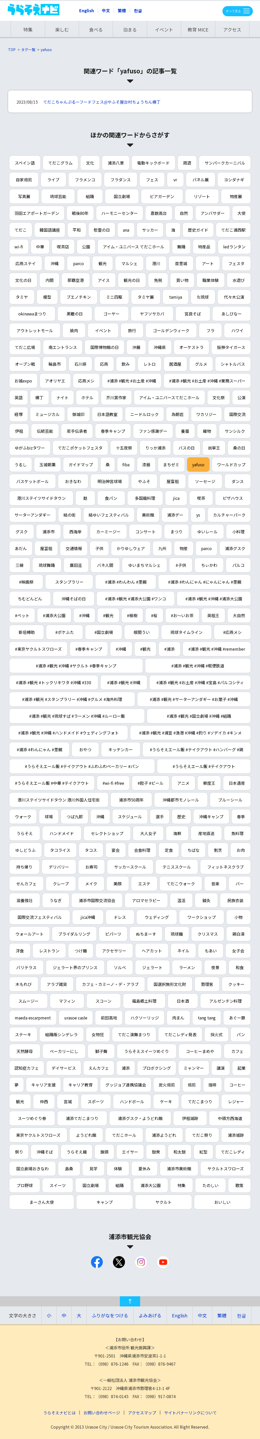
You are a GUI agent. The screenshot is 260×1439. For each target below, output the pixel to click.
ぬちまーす (146, 934)
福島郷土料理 (144, 1001)
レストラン (49, 951)
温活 (181, 900)
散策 (239, 1185)
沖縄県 (160, 347)
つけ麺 (81, 951)
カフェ (237, 1051)
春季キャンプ (113, 431)
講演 (221, 1068)
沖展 (136, 347)
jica (176, 498)
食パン (111, 498)
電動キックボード (153, 163)
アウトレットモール (35, 330)
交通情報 (74, 548)
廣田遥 (76, 565)
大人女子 (148, 833)
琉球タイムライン (186, 632)
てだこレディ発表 (180, 1034)
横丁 (39, 397)
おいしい (222, 1202)
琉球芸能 (58, 196)
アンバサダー (213, 213)
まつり (176, 532)
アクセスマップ (142, 1413)
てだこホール (124, 1135)
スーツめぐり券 (32, 1118)
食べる (96, 29)
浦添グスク (235, 548)
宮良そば (193, 314)
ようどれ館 (86, 1135)
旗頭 (104, 1152)
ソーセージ (205, 481)
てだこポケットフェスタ (80, 448)
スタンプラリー (69, 582)
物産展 (236, 196)
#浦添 (169, 649)
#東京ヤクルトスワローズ (38, 649)
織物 (207, 431)
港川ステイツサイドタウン (41, 498)
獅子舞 (101, 1051)
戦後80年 (80, 213)
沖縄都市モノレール (180, 800)
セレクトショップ (107, 833)
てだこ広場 (25, 347)
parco (78, 263)
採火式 (216, 1034)
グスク (21, 532)
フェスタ (236, 263)
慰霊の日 (102, 230)
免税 (158, 280)
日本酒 (183, 1001)
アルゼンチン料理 (225, 1001)
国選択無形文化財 (170, 984)
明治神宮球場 (110, 481)
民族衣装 (235, 900)
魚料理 (237, 833)
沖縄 (55, 263)
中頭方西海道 (230, 1118)
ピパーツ (113, 934)
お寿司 (91, 867)
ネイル (183, 951)
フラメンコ (85, 180)
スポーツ (96, 1101)
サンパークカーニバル (225, 163)
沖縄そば (45, 1152)
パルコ (238, 565)
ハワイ (237, 330)
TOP (11, 49)
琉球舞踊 (47, 565)
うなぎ (56, 900)
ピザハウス (233, 498)
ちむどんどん (30, 599)
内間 (49, 280)
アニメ (183, 783)
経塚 (18, 414)
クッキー (236, 984)
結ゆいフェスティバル (109, 515)
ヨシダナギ (234, 180)
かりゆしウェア (131, 548)
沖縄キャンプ (211, 816)
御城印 (78, 414)
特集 (27, 29)
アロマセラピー (146, 900)
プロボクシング (156, 1068)
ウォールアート (29, 934)
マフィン (67, 1001)
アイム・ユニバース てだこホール (133, 247)
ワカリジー (206, 414)
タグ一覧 (28, 49)
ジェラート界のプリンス (75, 967)
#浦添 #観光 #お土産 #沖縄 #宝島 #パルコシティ (200, 682)
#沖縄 (84, 615)
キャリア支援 (43, 1085)
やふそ (144, 481)
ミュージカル (47, 414)
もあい (211, 951)
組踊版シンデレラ (61, 1034)
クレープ (61, 884)
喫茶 (201, 498)
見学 (93, 1168)
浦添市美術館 (179, 1168)
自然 (184, 213)
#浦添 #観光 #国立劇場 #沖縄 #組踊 (199, 716)
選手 (160, 816)
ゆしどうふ (25, 850)
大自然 (239, 615)
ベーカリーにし (64, 1051)
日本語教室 (107, 414)
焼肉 (74, 330)
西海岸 (75, 532)
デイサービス (64, 1068)
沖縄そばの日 (73, 599)
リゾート (202, 196)
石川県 (80, 364)
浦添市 (48, 532)
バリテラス (26, 967)
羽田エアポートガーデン (36, 213)
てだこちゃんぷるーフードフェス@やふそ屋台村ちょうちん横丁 (101, 102)
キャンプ (104, 1202)
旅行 (132, 330)
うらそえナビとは (59, 1413)
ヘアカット (152, 951)
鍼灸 (206, 900)
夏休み (144, 1168)
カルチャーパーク (229, 515)
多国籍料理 (145, 498)
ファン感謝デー (153, 431)
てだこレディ (233, 1152)
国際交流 (237, 414)
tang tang (207, 1018)
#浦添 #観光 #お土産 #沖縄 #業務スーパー (207, 381)
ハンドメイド (62, 833)
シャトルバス (233, 364)
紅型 (203, 1152)
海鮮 (177, 833)
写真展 (24, 196)
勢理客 (207, 984)
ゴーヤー (111, 314)
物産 (184, 548)
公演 (241, 397)
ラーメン (187, 967)
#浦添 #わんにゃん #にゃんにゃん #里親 (204, 582)
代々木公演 (234, 297)
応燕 (104, 364)
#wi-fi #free (113, 783)
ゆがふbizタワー (30, 448)
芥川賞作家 (116, 397)
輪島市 (54, 364)
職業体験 (210, 280)
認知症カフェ (26, 1068)
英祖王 (213, 615)
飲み (126, 364)
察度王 (209, 783)
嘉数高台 (159, 213)
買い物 (182, 280)
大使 (241, 213)
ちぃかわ (209, 565)
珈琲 (212, 1085)
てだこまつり (200, 1101)
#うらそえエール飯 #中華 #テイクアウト (52, 783)
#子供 (181, 565)
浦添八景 (116, 163)
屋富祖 (173, 481)
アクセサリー (114, 951)
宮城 (68, 1101)
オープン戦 (25, 364)
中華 (40, 247)
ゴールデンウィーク (171, 330)
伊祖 (19, 431)
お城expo (23, 381)
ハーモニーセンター (119, 213)
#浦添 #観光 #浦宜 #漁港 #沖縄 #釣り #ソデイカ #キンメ (190, 733)
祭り (19, 1152)
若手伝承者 (77, 431)
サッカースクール (130, 867)
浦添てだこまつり (82, 1118)
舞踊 (181, 247)
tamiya (175, 297)
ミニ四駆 (114, 297)
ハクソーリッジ (145, 1018)
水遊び (239, 280)
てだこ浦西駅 (233, 230)
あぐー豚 (237, 1018)
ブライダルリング (74, 934)
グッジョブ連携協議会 (125, 1085)
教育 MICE (198, 29)
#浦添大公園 (54, 615)
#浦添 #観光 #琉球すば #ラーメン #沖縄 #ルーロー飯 (77, 716)
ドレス (120, 917)
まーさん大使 (41, 1202)
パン (241, 1034)
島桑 (69, 1168)
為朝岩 (177, 414)
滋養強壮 (25, 900)
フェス (152, 180)
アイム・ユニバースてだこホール (169, 397)
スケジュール (130, 816)
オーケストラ (191, 347)
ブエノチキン (79, 297)
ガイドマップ (81, 464)
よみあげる (150, 1315)
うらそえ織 (77, 1152)
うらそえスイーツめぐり (146, 1051)
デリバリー (59, 867)
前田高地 (109, 1018)
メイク (91, 884)
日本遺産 (237, 783)
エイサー (130, 1152)
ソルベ (120, 967)
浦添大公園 (150, 1185)
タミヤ (22, 297)
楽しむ (62, 29)
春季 (241, 816)
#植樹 (132, 615)
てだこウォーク (181, 884)
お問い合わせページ (102, 1413)
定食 (169, 850)
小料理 (238, 532)
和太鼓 (179, 1152)
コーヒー (237, 1085)
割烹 (218, 850)
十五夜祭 (124, 448)
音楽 (215, 884)
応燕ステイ (25, 263)
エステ (144, 884)
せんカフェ (26, 884)
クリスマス (208, 934)
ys (198, 515)
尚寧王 (214, 448)
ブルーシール (230, 800)
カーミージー (108, 532)
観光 (103, 263)
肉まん (178, 1018)
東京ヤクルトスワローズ (38, 1135)
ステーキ (23, 1034)
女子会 (238, 951)
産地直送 (206, 833)
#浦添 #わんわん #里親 (126, 582)
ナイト (62, 397)
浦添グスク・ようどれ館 (140, 1118)
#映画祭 (26, 582)
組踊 (90, 196)
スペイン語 (25, 163)
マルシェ (129, 263)
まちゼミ (171, 464)
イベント (164, 29)
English (86, 10)
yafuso (46, 49)
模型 (47, 297)
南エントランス (62, 347)
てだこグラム (60, 163)
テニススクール (176, 867)
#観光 (108, 615)
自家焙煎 (24, 180)
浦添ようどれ (164, 1135)
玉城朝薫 (47, 464)
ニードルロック (144, 414)
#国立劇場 (103, 632)
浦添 (126, 1068)
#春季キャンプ (88, 649)
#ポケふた (64, 632)
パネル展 (200, 180)
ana (126, 230)
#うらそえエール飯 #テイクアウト (204, 766)
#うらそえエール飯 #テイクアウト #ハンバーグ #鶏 (196, 749)
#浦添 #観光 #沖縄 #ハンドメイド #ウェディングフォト (68, 733)
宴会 (115, 850)
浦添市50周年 (131, 800)
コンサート (145, 532)
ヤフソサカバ (152, 314)
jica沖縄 (87, 917)
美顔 (117, 884)
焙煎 (192, 1085)
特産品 (204, 247)
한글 (138, 10)
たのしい (210, 1185)
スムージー (28, 1001)
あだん (21, 548)
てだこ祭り (202, 1135)
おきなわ (73, 481)
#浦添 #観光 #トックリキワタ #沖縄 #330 (53, 682)
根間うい (142, 632)
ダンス (238, 481)
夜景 (215, 967)
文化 (90, 163)
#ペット (22, 615)
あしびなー (231, 314)
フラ (210, 330)
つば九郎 (75, 816)
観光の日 (132, 280)
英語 (18, 397)
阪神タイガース (231, 347)
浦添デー (175, 515)
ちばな (193, 850)
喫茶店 (63, 247)
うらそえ (25, 833)
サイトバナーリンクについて (190, 1413)
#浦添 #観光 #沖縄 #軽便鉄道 (197, 666)
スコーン (103, 1001)
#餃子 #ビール (151, 783)
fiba (125, 464)
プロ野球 (25, 1185)
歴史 (181, 816)
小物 (238, 917)
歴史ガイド (198, 230)
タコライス (60, 850)
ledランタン (234, 247)
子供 (99, 548)
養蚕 (185, 431)
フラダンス (120, 180)
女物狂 (98, 1034)
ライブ (53, 180)
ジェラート (152, 967)
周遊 (187, 163)
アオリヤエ (55, 381)
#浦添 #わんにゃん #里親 (39, 749)
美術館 (148, 515)
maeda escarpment (33, 1018)
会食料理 (142, 850)
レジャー (236, 1101)
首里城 (181, 263)
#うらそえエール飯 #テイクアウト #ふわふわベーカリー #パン (82, 766)
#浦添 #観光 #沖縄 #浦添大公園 (213, 599)
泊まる (130, 29)
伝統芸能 (45, 431)
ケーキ (166, 1101)
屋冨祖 (46, 548)
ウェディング (157, 917)
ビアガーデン (162, 196)
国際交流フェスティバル (40, 917)
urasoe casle (75, 1018)
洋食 (20, 951)
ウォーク (23, 816)
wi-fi (18, 247)
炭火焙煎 (167, 1085)
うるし (20, 464)
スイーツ (58, 1185)
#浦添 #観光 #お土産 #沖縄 (131, 381)
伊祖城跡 (190, 1118)
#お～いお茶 (182, 615)
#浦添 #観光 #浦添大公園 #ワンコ (135, 599)
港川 (156, 263)
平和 (77, 230)
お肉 (241, 850)
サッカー (150, 230)
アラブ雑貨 (57, 984)
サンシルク (235, 431)
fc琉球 (203, 297)
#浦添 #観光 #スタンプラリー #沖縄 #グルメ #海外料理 (72, 699)
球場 (49, 816)
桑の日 (239, 448)
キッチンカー (120, 749)
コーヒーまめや (200, 1051)
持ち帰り (24, 867)
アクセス (232, 29)
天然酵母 (25, 1051)
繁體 (122, 10)
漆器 (146, 464)
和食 (240, 967)
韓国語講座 (50, 230)
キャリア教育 (80, 1085)
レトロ (149, 364)
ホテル (87, 397)
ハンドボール (132, 1101)
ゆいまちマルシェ (144, 565)
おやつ (85, 749)
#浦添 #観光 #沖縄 (123, 682)
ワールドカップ (231, 464)
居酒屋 (175, 364)
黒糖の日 (75, 314)
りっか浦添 (155, 448)
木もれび (23, 984)
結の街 (69, 515)
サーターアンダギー (32, 515)
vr (175, 180)
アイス (104, 280)
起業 (241, 1068)
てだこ (20, 230)
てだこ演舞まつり (134, 1034)
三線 (19, 565)
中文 (106, 10)
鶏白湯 (238, 934)
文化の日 (23, 280)
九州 (162, 548)
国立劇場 (122, 196)
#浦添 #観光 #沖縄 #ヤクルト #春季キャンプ (76, 666)
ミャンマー (194, 1068)
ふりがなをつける (110, 1315)
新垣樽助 (27, 632)
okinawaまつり (32, 314)
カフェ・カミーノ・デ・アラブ (110, 984)
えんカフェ (99, 1068)
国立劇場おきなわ (32, 1168)
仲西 (44, 1101)
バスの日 (186, 448)
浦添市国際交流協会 (97, 900)
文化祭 (219, 397)
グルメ (201, 364)
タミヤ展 (146, 297)
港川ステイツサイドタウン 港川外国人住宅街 (59, 800)
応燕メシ (86, 381)
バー (240, 884)
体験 (118, 1168)
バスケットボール (32, 481)
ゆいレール (207, 532)
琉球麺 (177, 934)
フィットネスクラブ (225, 867)
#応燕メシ (232, 632)
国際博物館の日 (104, 347)
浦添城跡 (236, 1135)
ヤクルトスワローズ (225, 1168)
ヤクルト (163, 1202)
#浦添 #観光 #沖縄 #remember (216, 649)
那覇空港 (76, 280)
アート (208, 263)
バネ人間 (105, 565)
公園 (86, 247)
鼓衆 (156, 1152)
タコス (91, 850)
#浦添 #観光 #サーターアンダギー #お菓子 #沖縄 (194, 699)
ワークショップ (201, 917)
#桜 (154, 615)
